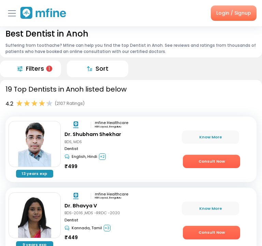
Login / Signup (233, 13)
